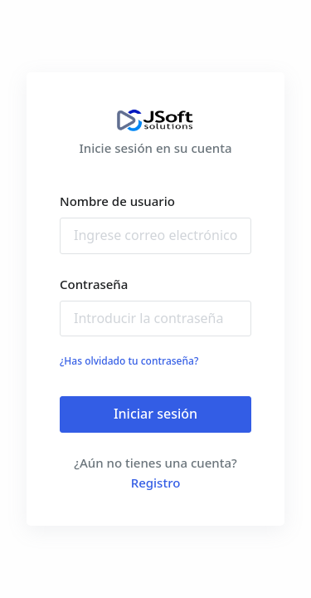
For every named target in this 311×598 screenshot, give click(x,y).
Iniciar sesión (155, 413)
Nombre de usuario (117, 201)
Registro (156, 482)
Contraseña (94, 284)
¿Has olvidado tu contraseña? (129, 361)
